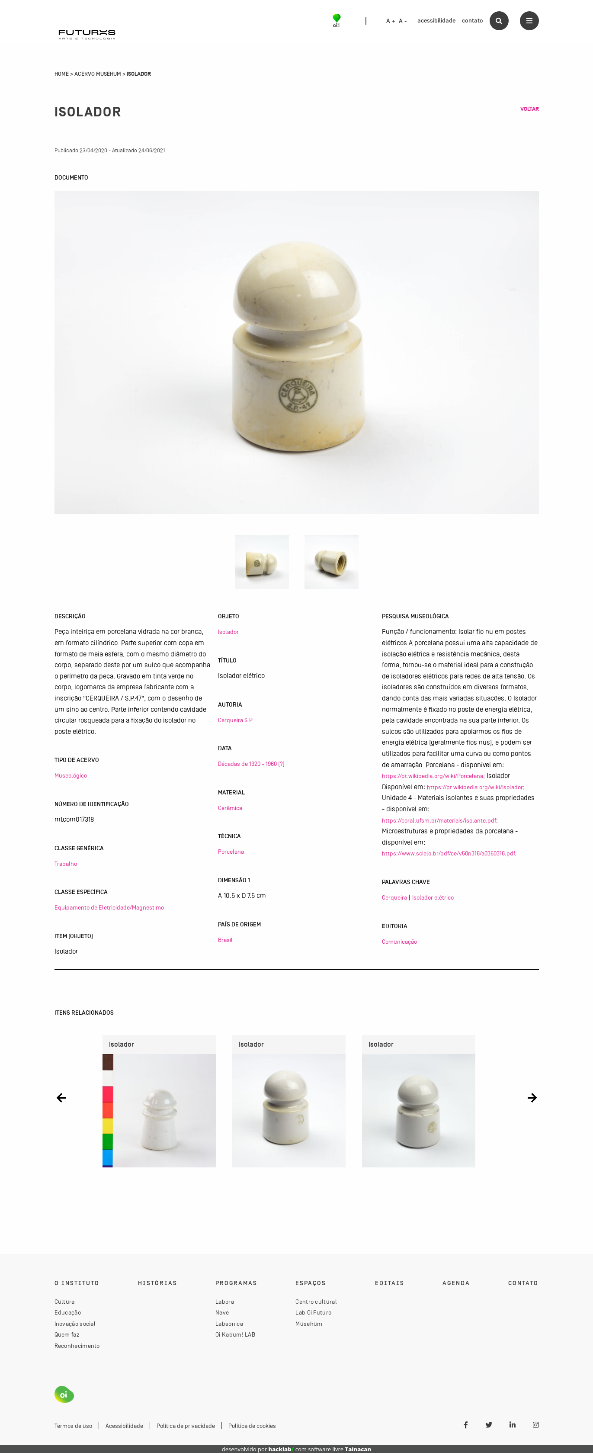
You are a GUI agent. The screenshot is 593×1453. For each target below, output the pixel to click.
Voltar (529, 109)
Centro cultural (316, 1301)
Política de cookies (252, 1425)
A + (390, 21)
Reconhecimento (77, 1345)
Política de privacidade (186, 1425)
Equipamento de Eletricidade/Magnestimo (109, 907)
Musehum (308, 1323)
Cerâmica (230, 807)
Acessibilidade (124, 1425)
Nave (222, 1312)
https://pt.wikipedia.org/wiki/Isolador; (476, 787)
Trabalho (65, 863)
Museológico (70, 775)
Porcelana (231, 851)
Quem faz (67, 1334)
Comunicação (399, 941)
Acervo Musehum (97, 74)
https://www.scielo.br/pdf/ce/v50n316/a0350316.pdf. (449, 853)
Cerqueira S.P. (235, 720)
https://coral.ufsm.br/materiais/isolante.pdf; (440, 820)
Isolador (228, 631)
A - (403, 21)
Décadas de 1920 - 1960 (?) (251, 763)
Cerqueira (394, 897)
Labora (224, 1301)
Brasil (225, 939)
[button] (61, 1098)
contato (472, 20)
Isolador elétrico (433, 897)
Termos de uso (73, 1425)
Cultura (64, 1301)
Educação (67, 1312)
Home (61, 74)
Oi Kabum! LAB (235, 1334)
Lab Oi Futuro (313, 1312)
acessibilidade (436, 20)
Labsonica (229, 1323)
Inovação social (75, 1323)
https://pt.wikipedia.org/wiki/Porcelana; (433, 775)
